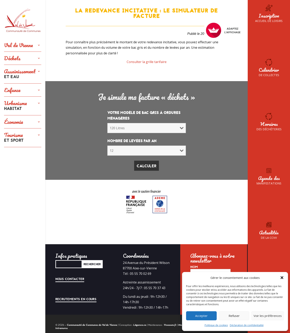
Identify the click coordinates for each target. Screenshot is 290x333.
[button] (282, 278)
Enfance (12, 90)
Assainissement (19, 74)
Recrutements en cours (75, 299)
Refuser (234, 316)
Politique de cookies (216, 325)
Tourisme (14, 137)
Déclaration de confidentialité (247, 325)
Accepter (201, 316)
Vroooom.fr (170, 325)
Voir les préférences (268, 316)
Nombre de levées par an (131, 141)
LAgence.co (139, 325)
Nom (194, 267)
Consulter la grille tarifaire (147, 62)
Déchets (12, 58)
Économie (13, 121)
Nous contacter (69, 279)
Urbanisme (15, 106)
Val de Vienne (18, 45)
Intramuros (61, 328)
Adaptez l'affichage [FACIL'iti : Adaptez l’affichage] (223, 30)
